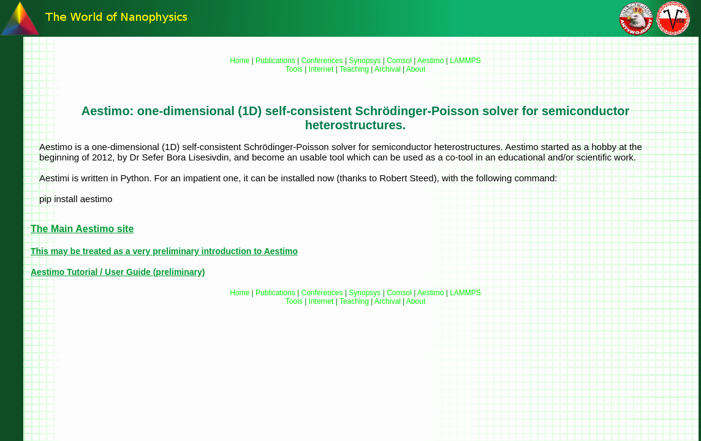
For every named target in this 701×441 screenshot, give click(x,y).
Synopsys (365, 60)
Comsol (399, 60)
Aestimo (430, 60)
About (415, 69)
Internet (321, 69)
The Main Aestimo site (82, 229)
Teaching (354, 69)
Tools (294, 69)
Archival (387, 69)
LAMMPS (465, 60)
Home (239, 60)
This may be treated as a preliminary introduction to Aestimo (164, 251)
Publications (275, 60)
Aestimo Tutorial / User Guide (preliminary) (118, 272)
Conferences (322, 60)
